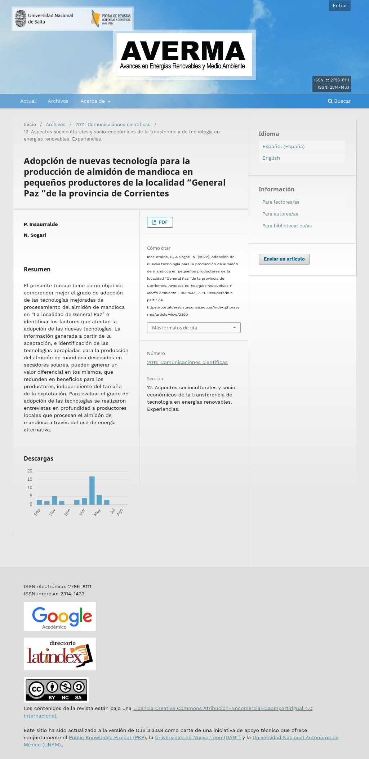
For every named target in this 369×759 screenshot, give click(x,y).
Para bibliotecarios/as (287, 225)
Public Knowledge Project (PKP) (107, 737)
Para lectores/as (280, 202)
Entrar (340, 5)
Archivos (58, 101)
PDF (162, 222)
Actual (28, 101)
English (271, 158)
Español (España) (283, 146)
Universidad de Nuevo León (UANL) (198, 737)
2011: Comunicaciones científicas (112, 124)
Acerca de (93, 101)
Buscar (339, 101)
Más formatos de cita (174, 327)
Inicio (30, 124)
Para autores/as (280, 214)
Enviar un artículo (284, 259)
